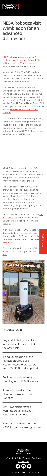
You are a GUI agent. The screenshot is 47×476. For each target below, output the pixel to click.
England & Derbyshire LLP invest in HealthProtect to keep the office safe (21, 344)
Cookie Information (23, 452)
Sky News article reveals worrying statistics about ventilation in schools (17, 410)
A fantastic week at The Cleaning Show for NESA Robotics (17, 394)
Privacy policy (23, 450)
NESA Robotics (10, 57)
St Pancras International (30, 236)
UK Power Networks (13, 239)
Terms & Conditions (23, 453)
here (5, 255)
